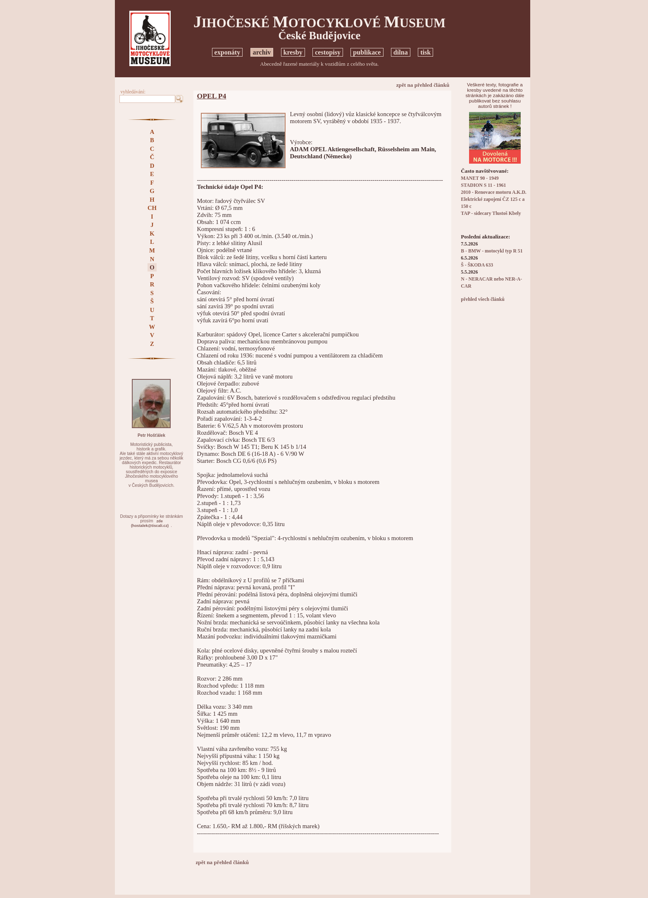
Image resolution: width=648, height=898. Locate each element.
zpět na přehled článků (423, 85)
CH (152, 208)
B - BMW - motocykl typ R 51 (491, 251)
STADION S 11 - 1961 (483, 185)
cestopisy (328, 52)
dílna (400, 52)
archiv (262, 52)
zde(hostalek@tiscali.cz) (150, 523)
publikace (367, 52)
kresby (293, 52)
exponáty (227, 52)
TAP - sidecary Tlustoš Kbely (491, 213)
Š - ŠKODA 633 (477, 265)
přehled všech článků (482, 299)
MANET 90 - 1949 (479, 178)
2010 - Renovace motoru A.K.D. (493, 192)
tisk (425, 52)
